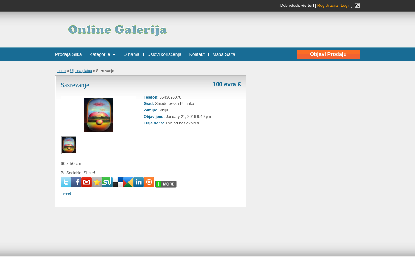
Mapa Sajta (223, 54)
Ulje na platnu (81, 71)
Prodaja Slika (68, 54)
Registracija (327, 5)
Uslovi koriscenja (164, 54)
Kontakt (196, 54)
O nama (132, 54)
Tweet (66, 193)
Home (61, 71)
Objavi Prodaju (328, 54)
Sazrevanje (75, 84)
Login (345, 5)
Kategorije (100, 54)
